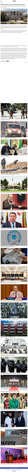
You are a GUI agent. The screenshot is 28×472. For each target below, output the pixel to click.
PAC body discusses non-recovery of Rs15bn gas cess (9, 282)
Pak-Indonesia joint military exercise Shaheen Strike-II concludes (10, 391)
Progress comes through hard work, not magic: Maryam (9, 409)
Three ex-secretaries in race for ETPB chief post (8, 337)
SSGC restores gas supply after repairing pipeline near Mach (9, 174)
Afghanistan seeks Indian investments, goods (7, 427)
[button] (6, 61)
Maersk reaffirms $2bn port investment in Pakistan (8, 445)
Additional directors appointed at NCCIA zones (7, 246)
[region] (14, 39)
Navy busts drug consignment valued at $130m (8, 355)
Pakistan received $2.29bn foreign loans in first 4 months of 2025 (10, 264)
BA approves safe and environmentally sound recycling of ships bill (10, 192)
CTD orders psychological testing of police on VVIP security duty (10, 373)
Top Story (2, 3)
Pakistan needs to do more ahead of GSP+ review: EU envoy (9, 228)
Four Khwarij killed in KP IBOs (5, 119)
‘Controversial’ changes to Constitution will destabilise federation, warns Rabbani (12, 210)
